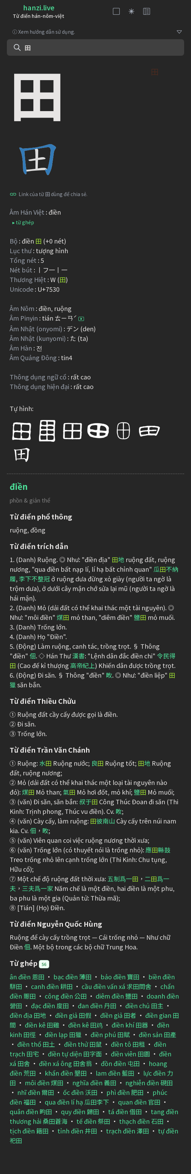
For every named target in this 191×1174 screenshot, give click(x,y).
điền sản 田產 (157, 1034)
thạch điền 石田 (141, 1121)
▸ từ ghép (23, 222)
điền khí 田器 (130, 1024)
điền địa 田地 (28, 1015)
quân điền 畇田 (31, 1111)
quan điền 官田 (139, 1101)
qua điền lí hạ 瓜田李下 (77, 1101)
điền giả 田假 (73, 1015)
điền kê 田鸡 (85, 1024)
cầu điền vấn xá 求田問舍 (116, 986)
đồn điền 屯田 (120, 1063)
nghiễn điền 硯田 (149, 1082)
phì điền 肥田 (125, 1092)
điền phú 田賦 (110, 1034)
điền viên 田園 (130, 1053)
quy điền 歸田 (80, 1111)
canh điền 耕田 (52, 986)
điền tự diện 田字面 (75, 1053)
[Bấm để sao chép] (13, 194)
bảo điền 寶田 (119, 976)
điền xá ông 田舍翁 (65, 1063)
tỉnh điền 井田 (77, 1130)
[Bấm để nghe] (81, 319)
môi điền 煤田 (44, 1082)
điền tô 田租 (128, 1044)
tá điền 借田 (125, 1111)
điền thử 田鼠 (83, 1044)
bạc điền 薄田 (72, 976)
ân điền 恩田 (27, 976)
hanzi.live (38, 7)
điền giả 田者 (118, 1015)
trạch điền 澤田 (127, 1130)
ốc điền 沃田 (80, 1092)
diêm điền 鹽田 (117, 995)
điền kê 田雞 (42, 1024)
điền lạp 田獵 (63, 1034)
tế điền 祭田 (93, 1121)
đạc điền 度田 (50, 1005)
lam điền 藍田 (115, 1072)
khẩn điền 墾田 (66, 1072)
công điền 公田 (66, 995)
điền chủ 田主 (144, 1005)
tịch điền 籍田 (29, 1130)
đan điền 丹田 (97, 1005)
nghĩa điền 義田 (94, 1082)
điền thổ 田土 (36, 1044)
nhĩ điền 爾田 (35, 1092)
